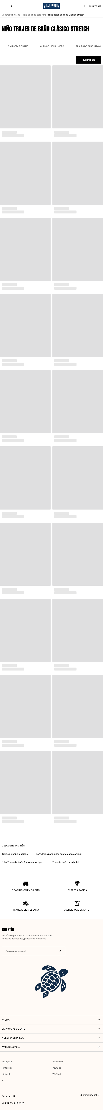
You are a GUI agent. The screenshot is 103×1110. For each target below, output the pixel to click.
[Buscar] (12, 6)
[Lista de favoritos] (83, 6)
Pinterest (6, 1068)
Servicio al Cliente (51, 1029)
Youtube (56, 1068)
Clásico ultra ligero (52, 46)
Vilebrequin (8, 14)
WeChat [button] (56, 1074)
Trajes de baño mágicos (15, 854)
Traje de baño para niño (34, 14)
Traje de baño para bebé (65, 862)
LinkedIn (6, 1074)
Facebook (57, 1061)
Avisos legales (51, 1047)
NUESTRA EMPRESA (51, 1038)
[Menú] (4, 6)
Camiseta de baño (18, 46)
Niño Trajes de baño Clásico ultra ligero (23, 862)
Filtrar (88, 59)
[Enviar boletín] (60, 951)
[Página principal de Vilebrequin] (51, 6)
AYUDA (51, 1020)
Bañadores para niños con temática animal (59, 854)
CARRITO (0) (95, 6)
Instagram (7, 1061)
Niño (17, 14)
